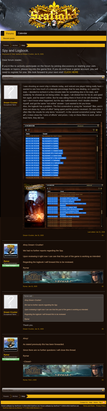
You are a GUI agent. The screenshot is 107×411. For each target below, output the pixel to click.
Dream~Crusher (28, 54)
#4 (103, 380)
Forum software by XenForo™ (59, 406)
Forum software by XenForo (20, 406)
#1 (103, 235)
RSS (104, 402)
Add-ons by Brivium (23, 408)
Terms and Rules (89, 406)
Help (13, 54)
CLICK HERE (71, 72)
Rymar (6, 261)
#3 (103, 329)
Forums (10, 33)
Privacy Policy (101, 406)
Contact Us (84, 402)
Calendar (22, 33)
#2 (103, 286)
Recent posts (9, 38)
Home (96, 402)
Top (100, 402)
